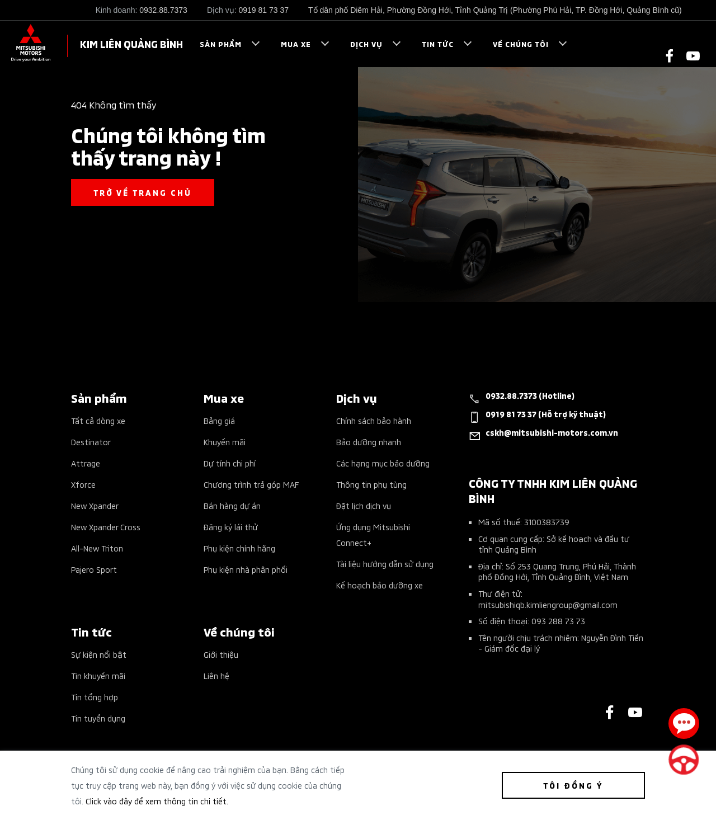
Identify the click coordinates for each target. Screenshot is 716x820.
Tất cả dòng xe (98, 420)
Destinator (91, 441)
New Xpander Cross (105, 526)
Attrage (85, 463)
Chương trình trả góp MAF (251, 484)
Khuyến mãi (225, 441)
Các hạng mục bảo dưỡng (383, 463)
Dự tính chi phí (230, 463)
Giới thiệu (221, 654)
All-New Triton (97, 548)
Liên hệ (216, 675)
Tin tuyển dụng (98, 718)
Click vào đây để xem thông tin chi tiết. (157, 800)
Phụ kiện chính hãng (239, 548)
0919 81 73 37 (263, 10)
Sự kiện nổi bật (98, 654)
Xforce (83, 484)
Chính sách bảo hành (373, 420)
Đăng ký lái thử (231, 526)
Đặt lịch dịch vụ (363, 505)
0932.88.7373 (163, 10)
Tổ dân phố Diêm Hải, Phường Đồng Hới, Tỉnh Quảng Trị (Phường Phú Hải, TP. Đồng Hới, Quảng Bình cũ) (495, 10)
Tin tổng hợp (94, 696)
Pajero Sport (94, 569)
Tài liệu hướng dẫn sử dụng (385, 563)
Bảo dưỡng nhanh (368, 441)
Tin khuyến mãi (98, 675)
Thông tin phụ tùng (371, 484)
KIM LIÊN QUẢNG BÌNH (131, 43)
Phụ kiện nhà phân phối (246, 569)
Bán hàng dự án (232, 505)
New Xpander (95, 505)
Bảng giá (219, 420)
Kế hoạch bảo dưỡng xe (379, 584)
